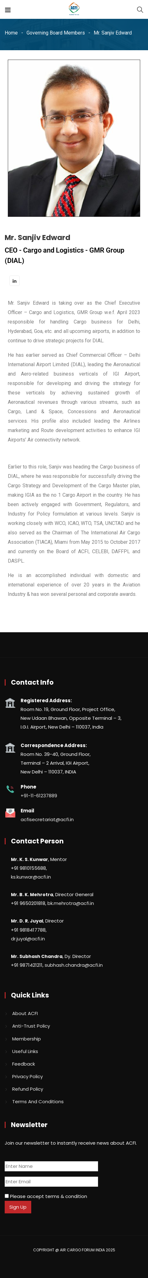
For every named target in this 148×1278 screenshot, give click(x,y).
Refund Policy (27, 1089)
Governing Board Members (56, 33)
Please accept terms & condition (46, 1196)
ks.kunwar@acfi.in (31, 877)
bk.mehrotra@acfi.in (70, 903)
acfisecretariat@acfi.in (47, 819)
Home (11, 33)
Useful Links (25, 1051)
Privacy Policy (27, 1076)
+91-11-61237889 (39, 795)
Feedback (23, 1064)
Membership (26, 1038)
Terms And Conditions (38, 1101)
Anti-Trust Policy (31, 1026)
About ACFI (25, 1013)
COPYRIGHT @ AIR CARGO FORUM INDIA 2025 (74, 1250)
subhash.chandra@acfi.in (74, 965)
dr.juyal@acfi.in (28, 938)
